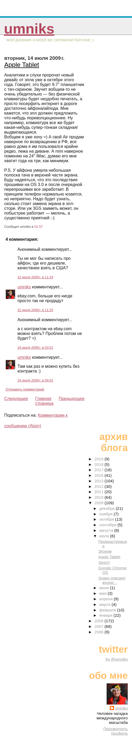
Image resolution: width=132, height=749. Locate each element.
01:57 (38, 227)
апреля (106, 599)
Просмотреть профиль (115, 731)
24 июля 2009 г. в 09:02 (35, 380)
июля (104, 536)
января (106, 615)
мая (103, 593)
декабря (107, 508)
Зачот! (104, 562)
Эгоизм (105, 551)
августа (106, 530)
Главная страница (44, 401)
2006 (99, 632)
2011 (99, 491)
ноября (106, 514)
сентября (108, 525)
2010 (99, 497)
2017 (99, 469)
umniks (29, 29)
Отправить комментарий (25, 389)
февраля (108, 610)
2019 (99, 459)
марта (105, 604)
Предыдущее (72, 398)
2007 (99, 626)
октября (107, 519)
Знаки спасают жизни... (112, 580)
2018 (99, 464)
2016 (99, 475)
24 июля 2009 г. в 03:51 (35, 347)
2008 (99, 621)
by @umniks (117, 659)
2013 (99, 481)
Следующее (16, 398)
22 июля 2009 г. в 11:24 (35, 277)
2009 (99, 503)
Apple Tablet (21, 64)
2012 (99, 486)
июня (104, 587)
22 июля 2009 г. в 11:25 (35, 310)
